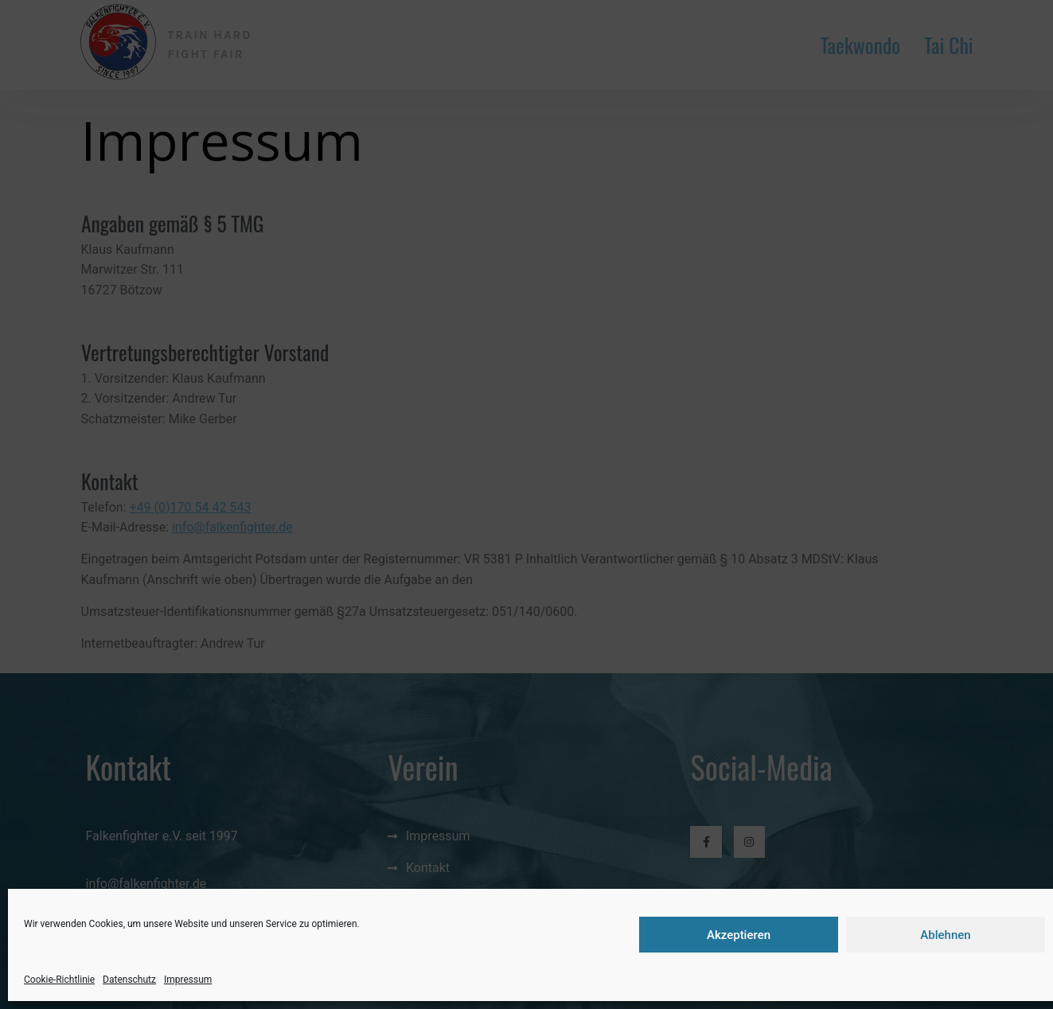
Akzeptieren (738, 935)
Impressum (188, 979)
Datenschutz (129, 979)
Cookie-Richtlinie (59, 979)
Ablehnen (945, 935)
